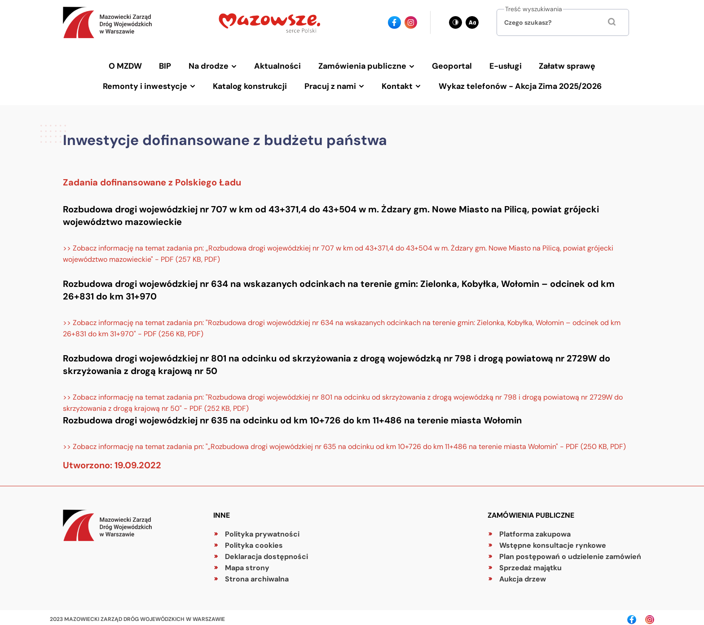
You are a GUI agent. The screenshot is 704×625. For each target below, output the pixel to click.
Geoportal (451, 65)
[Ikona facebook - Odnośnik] (394, 22)
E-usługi (503, 65)
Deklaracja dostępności (266, 552)
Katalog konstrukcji (252, 83)
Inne (221, 511)
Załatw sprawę (562, 65)
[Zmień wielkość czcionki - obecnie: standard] (472, 22)
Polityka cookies (254, 541)
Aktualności (279, 65)
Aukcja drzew (522, 575)
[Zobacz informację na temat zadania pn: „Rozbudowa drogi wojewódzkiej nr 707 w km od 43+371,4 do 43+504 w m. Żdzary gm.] (352, 249)
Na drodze (211, 65)
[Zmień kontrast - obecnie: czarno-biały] (455, 22)
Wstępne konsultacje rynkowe (552, 541)
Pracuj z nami (330, 83)
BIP (169, 65)
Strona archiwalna (257, 575)
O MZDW (130, 65)
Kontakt (396, 83)
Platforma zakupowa (535, 530)
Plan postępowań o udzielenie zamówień (570, 552)
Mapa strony (247, 563)
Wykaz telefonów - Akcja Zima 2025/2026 (517, 83)
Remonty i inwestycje (149, 83)
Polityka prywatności (262, 530)
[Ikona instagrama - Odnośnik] (411, 22)
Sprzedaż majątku (530, 563)
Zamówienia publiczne (362, 65)
